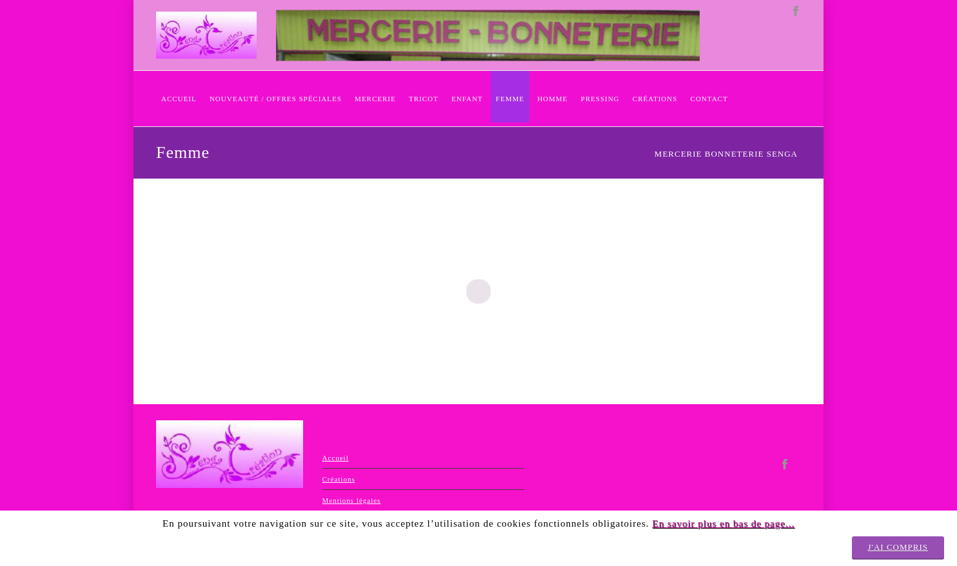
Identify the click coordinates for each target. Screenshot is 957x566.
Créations (338, 479)
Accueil (335, 458)
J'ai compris (898, 547)
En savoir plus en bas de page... (723, 523)
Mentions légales (351, 500)
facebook (796, 11)
